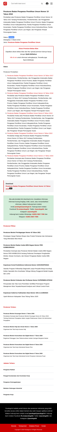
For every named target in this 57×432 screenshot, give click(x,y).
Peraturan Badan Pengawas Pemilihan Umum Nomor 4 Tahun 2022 (29, 133)
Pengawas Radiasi (9, 369)
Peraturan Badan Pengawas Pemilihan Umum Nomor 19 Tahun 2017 (30, 75)
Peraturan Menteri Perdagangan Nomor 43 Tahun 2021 (22, 232)
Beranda (13, 426)
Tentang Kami (23, 426)
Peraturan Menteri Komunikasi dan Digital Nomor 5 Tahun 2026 (22, 353)
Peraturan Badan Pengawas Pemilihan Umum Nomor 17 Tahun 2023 (30, 156)
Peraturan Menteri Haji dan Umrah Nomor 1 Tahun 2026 (20, 326)
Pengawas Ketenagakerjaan (12, 382)
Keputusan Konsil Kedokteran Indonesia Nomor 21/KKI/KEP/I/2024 (26, 265)
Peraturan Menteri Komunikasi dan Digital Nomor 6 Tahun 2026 (22, 344)
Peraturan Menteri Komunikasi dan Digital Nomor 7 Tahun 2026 (22, 335)
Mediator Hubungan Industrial (12, 388)
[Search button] (42, 3)
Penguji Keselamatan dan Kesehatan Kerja (16, 376)
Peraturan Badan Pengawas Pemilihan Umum (24, 42)
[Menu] (51, 3)
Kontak (44, 426)
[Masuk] (47, 3)
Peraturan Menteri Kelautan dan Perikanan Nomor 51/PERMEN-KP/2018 (27, 280)
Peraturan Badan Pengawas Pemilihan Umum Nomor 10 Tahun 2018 (30, 93)
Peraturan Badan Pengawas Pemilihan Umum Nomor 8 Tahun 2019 (29, 113)
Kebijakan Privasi (34, 426)
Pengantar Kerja (8, 394)
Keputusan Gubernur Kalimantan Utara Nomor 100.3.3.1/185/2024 (25, 293)
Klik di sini (13, 57)
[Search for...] (24, 3)
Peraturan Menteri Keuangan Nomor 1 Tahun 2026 (18, 313)
